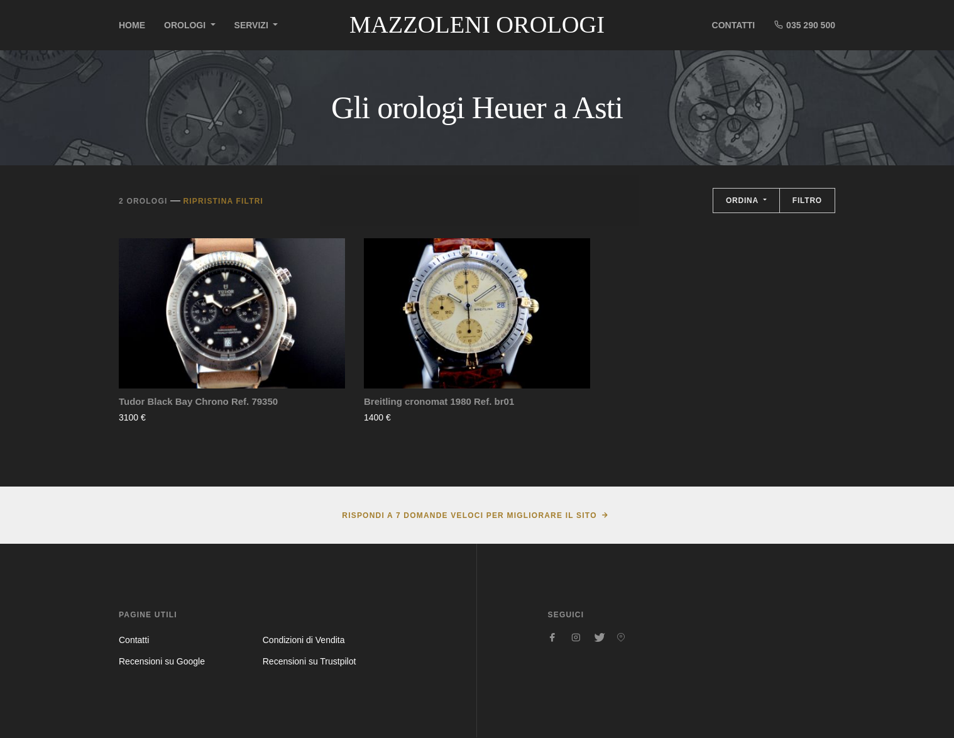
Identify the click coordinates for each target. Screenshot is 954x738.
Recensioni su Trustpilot (309, 661)
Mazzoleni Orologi (477, 24)
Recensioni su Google (162, 661)
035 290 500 (804, 24)
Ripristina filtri (223, 201)
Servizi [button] (252, 25)
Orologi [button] (186, 25)
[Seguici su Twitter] (598, 637)
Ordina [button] (743, 200)
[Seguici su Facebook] (553, 637)
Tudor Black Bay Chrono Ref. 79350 (198, 401)
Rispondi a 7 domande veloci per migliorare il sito (469, 515)
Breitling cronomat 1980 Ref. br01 (439, 401)
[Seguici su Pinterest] (621, 637)
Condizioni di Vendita (304, 640)
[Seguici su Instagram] (575, 637)
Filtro (807, 200)
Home (132, 25)
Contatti (733, 25)
